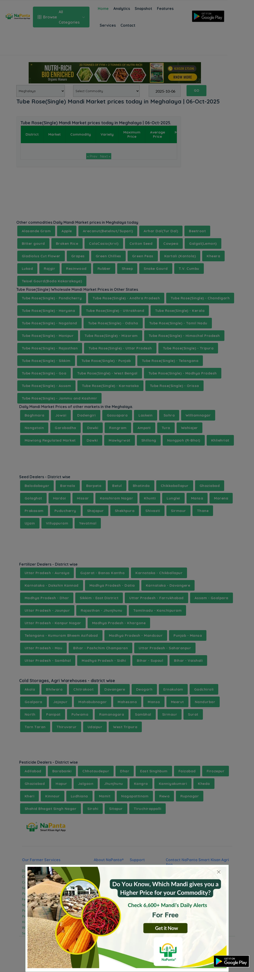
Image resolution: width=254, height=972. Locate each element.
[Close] (218, 871)
